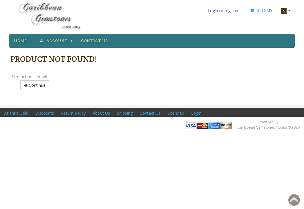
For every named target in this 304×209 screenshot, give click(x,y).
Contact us (94, 41)
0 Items (260, 10)
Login (196, 113)
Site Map (176, 113)
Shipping (125, 113)
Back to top (294, 200)
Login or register (223, 10)
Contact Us (150, 113)
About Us (101, 113)
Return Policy (73, 113)
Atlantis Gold (16, 113)
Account (53, 41)
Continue (35, 85)
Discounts (44, 113)
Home (20, 41)
